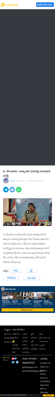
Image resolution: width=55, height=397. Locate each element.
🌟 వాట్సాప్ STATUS (16, 344)
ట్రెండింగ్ (15, 338)
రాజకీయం (26, 352)
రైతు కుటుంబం (45, 338)
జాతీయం (34, 338)
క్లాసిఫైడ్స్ (34, 349)
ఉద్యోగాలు (16, 334)
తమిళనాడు (8, 342)
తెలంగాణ (7, 334)
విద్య (41, 334)
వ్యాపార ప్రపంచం (42, 347)
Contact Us (45, 363)
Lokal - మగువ (25, 335)
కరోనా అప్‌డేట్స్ (25, 346)
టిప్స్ (13, 352)
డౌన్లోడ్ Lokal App (49, 395)
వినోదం (25, 341)
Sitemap (44, 392)
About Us (44, 367)
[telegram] (6, 190)
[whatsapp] (19, 190)
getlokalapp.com (30, 367)
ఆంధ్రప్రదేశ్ (8, 338)
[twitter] (12, 190)
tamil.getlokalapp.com (32, 371)
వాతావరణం (43, 341)
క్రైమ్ (32, 334)
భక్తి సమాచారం (35, 343)
